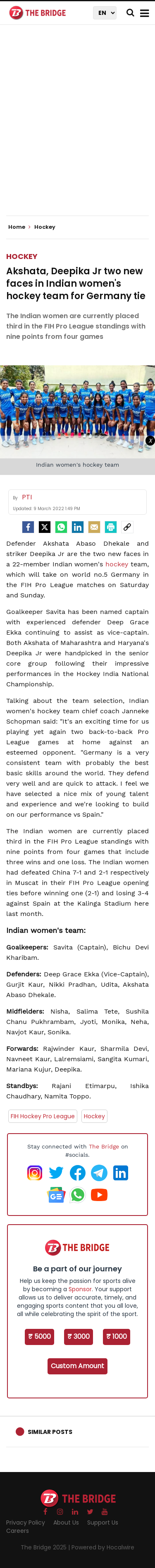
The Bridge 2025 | (46, 1547)
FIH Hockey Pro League (43, 1116)
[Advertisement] (77, 127)
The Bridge (104, 1146)
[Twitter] (44, 527)
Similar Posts (50, 1432)
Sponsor (80, 1289)
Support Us (102, 1522)
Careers (17, 1531)
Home (19, 227)
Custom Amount (77, 1366)
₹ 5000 (39, 1336)
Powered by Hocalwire (103, 1547)
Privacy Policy (25, 1522)
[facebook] (28, 527)
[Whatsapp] (61, 527)
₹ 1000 (116, 1336)
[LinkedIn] (78, 527)
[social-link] (127, 527)
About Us (66, 1522)
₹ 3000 (78, 1336)
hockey (116, 564)
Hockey (22, 256)
